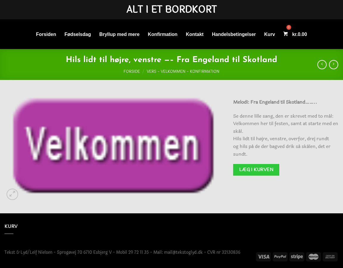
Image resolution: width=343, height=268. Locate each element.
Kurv (269, 34)
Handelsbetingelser (234, 34)
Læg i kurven (256, 169)
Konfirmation (163, 34)
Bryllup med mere (119, 34)
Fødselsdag (78, 34)
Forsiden (46, 34)
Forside (132, 72)
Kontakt (195, 34)
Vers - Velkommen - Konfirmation (183, 72)
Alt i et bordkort (171, 10)
